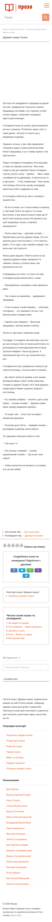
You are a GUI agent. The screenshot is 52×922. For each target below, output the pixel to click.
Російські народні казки (18, 768)
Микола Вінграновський (18, 817)
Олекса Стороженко (16, 839)
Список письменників (17, 884)
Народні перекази (15, 763)
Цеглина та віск (16, 630)
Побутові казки (14, 746)
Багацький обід (16, 638)
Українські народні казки (19, 735)
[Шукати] (45, 17)
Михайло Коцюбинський (19, 850)
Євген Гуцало (13, 800)
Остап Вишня (13, 872)
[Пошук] (22, 17)
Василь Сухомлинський (18, 856)
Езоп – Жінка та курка (20, 634)
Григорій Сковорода (16, 867)
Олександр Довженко (17, 861)
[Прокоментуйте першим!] (25, 667)
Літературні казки (15, 740)
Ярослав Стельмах (16, 834)
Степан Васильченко (17, 806)
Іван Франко (12, 789)
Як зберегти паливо (18, 623)
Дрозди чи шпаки (34, 535)
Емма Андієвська (15, 828)
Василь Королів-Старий (18, 795)
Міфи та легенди (14, 757)
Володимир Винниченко (18, 822)
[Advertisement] (26, 72)
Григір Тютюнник (15, 811)
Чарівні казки (13, 752)
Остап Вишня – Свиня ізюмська (25, 627)
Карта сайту (16, 915)
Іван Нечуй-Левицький (17, 878)
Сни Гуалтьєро (31, 532)
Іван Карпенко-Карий (17, 845)
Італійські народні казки (21, 596)
